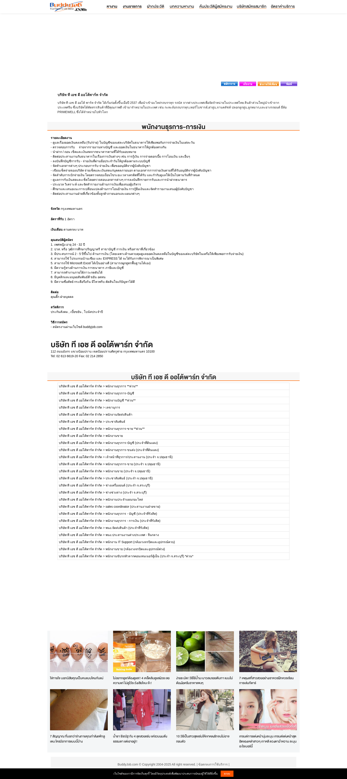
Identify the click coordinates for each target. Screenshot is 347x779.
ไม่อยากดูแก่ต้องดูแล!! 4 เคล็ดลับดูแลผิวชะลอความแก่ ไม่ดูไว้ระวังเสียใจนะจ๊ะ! (141, 680)
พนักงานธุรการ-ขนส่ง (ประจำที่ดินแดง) (132, 450)
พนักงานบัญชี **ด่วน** (121, 400)
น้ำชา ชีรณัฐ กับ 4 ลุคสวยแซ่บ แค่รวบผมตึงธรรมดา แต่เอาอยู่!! (140, 739)
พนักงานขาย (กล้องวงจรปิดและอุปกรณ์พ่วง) (135, 549)
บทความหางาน (182, 6)
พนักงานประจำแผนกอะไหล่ (124, 499)
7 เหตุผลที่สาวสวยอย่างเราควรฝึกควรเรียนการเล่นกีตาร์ (266, 680)
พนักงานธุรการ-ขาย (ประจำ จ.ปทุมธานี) (133, 464)
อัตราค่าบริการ (283, 6)
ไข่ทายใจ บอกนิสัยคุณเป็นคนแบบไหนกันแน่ (76, 678)
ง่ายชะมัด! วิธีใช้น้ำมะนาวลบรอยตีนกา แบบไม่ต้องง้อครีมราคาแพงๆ (204, 680)
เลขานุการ (113, 407)
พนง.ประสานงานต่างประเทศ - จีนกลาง (132, 535)
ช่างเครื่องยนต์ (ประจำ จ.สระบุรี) (128, 485)
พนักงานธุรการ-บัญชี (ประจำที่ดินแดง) (132, 443)
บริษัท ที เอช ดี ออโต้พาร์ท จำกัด (173, 377)
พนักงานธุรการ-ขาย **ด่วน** (125, 428)
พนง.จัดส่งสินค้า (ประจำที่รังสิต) (127, 528)
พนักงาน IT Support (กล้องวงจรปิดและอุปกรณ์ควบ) (140, 542)
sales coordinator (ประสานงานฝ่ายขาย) (133, 506)
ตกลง (227, 773)
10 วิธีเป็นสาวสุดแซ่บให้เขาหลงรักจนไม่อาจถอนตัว (202, 739)
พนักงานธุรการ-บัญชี (120, 393)
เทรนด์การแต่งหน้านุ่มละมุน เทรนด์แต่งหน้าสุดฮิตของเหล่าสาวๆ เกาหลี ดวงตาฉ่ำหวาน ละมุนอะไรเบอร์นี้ (268, 741)
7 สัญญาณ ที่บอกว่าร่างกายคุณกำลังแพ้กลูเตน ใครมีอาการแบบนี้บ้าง (77, 739)
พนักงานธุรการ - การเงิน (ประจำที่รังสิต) (133, 521)
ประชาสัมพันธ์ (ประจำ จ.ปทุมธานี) (129, 478)
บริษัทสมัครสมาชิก (251, 6)
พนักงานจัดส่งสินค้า (119, 414)
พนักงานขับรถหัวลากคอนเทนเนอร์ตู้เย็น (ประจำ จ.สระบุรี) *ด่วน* (149, 556)
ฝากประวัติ (155, 6)
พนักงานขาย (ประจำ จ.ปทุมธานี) (128, 471)
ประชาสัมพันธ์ (115, 421)
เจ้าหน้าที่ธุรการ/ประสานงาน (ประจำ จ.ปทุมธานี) (139, 457)
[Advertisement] (173, 49)
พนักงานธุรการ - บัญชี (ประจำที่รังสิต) (131, 513)
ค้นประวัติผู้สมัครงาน (215, 6)
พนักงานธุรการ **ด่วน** (122, 386)
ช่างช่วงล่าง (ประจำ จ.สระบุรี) (126, 492)
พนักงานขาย (114, 436)
